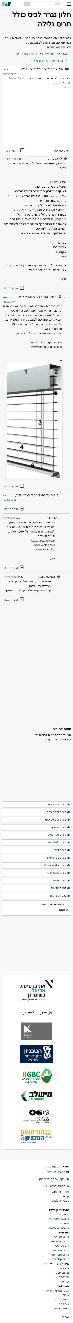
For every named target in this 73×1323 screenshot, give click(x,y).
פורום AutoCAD (58, 843)
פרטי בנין (64, 1214)
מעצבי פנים (62, 1272)
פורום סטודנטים (59, 835)
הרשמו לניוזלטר (58, 1172)
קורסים (65, 1196)
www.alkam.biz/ (45, 549)
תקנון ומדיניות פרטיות (56, 1290)
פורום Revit (61, 850)
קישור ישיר (61, 150)
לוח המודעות (60, 888)
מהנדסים (64, 1277)
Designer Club (60, 1200)
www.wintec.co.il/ (44, 545)
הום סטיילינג (62, 1245)
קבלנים (65, 1281)
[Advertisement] (36, 119)
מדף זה (49, 739)
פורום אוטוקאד (60, 1254)
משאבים (64, 1223)
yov (5, 297)
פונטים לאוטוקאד (59, 1227)
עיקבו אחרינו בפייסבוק (54, 1179)
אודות (65, 1295)
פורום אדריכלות (59, 804)
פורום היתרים (60, 827)
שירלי (6, 69)
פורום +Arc (61, 881)
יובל (19, 158)
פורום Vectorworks (57, 865)
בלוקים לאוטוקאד (58, 1218)
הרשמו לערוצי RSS (55, 1185)
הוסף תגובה (14, 150)
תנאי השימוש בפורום (59, 47)
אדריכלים (63, 1268)
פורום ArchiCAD (58, 873)
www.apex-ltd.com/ (43, 540)
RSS (63, 910)
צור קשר (64, 1303)
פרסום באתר (61, 1299)
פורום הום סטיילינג (57, 820)
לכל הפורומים (60, 896)
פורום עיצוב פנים (58, 812)
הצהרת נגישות (61, 1308)
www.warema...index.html (46, 346)
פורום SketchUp (58, 858)
